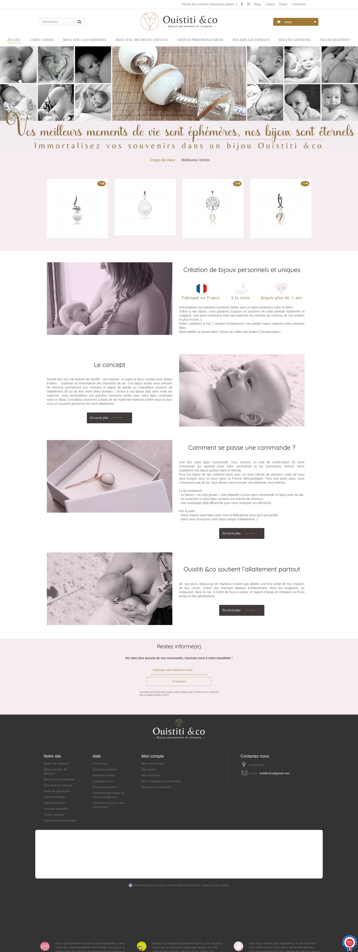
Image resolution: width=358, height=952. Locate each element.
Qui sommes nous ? (105, 787)
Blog (257, 4)
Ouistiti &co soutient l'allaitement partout (207, 4)
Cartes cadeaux (54, 814)
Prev (5, 102)
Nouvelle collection (56, 808)
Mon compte (152, 756)
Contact (270, 4)
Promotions (99, 763)
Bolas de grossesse (56, 791)
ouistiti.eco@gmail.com (274, 773)
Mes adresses (150, 775)
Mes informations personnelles (161, 781)
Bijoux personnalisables (59, 779)
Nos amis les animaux (58, 785)
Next (353, 102)
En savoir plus (99, 417)
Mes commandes (152, 763)
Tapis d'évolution (54, 797)
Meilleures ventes (103, 775)
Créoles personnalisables (60, 820)
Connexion (299, 4)
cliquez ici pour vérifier (215, 885)
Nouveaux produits (104, 769)
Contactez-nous (102, 781)
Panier (283, 4)
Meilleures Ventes (195, 160)
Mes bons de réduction (156, 787)
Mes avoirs (148, 769)
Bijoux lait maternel (56, 763)
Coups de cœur (162, 160)
